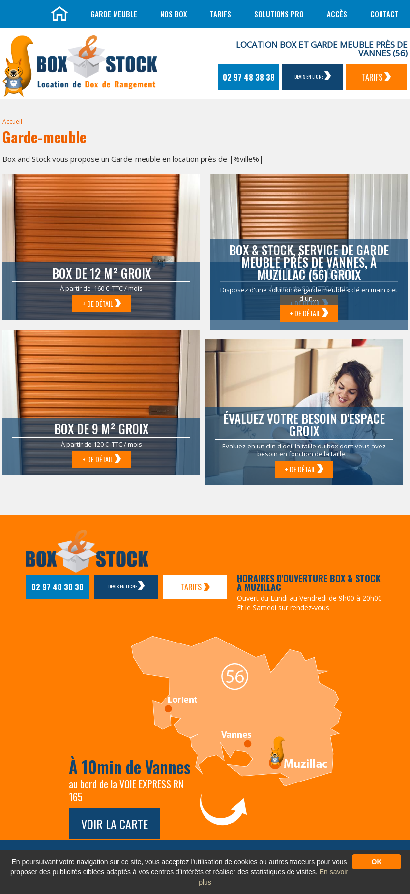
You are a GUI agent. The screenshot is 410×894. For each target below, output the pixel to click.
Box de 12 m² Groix (101, 273)
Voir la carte (114, 824)
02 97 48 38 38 (249, 77)
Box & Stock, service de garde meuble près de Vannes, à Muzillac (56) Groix (309, 262)
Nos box (173, 13)
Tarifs (220, 13)
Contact (384, 13)
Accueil (12, 121)
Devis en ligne (312, 75)
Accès (337, 13)
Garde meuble (113, 13)
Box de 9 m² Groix (101, 428)
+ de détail (101, 303)
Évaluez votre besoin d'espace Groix (304, 424)
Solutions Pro (279, 13)
